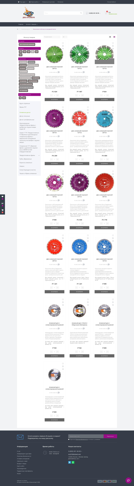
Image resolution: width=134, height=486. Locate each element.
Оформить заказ (113, 14)
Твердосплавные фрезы (27, 155)
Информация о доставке (48, 2)
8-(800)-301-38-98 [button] (75, 451)
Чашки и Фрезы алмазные (28, 173)
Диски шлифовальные (27, 119)
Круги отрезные (25, 103)
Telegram (69, 462)
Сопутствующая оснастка (28, 170)
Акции (19, 473)
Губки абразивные (26, 159)
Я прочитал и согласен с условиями (85, 439)
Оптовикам (60, 2)
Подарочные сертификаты (25, 471)
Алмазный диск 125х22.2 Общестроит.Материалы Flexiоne (79, 324)
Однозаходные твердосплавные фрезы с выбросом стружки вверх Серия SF (28, 126)
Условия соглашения (23, 458)
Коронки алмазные (26, 162)
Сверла (22, 166)
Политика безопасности (82, 439)
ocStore (25, 480)
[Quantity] (54, 95)
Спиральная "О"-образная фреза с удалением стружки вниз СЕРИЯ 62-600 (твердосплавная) (29, 149)
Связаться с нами (22, 461)
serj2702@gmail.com (74, 454)
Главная (20, 24)
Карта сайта (20, 466)
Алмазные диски (25, 29)
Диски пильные (25, 116)
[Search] (81, 13)
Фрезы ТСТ (23, 107)
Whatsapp (72, 462)
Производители (21, 468)
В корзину (54, 99)
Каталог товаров (31, 24)
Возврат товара (21, 463)
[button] (2, 211)
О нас (18, 451)
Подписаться (110, 436)
